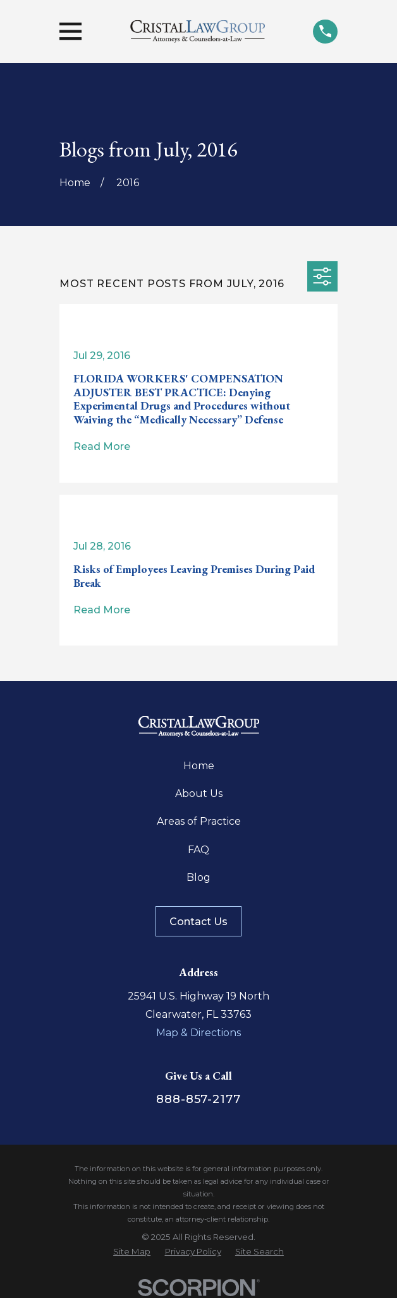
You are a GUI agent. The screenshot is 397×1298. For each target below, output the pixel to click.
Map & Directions (198, 1033)
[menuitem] (131, 1251)
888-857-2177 (198, 1099)
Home (198, 766)
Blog (198, 877)
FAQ (198, 850)
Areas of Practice (199, 821)
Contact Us (198, 922)
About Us (199, 793)
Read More (101, 446)
